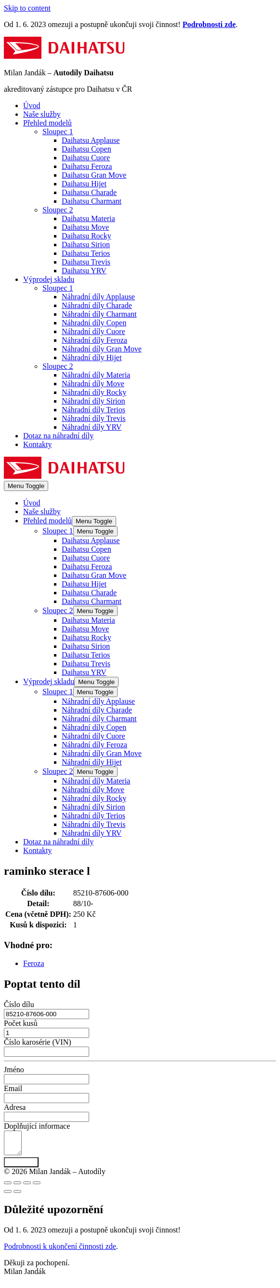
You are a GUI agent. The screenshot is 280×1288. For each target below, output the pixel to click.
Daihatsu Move (85, 227)
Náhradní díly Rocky (94, 392)
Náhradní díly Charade (97, 305)
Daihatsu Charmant (91, 201)
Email (13, 1088)
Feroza (33, 963)
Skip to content (27, 8)
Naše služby (42, 114)
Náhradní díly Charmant (99, 314)
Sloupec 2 (57, 210)
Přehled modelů (47, 123)
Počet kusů (21, 1023)
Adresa (15, 1107)
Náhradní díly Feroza (94, 340)
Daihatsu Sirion (86, 244)
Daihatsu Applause (91, 140)
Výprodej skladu (48, 279)
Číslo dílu (19, 1004)
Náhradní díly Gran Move (102, 349)
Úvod (31, 105)
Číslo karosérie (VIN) (37, 1042)
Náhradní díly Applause (98, 297)
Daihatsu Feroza (87, 166)
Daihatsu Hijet (84, 184)
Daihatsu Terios (86, 253)
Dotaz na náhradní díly (58, 436)
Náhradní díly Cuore (93, 331)
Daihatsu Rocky (86, 236)
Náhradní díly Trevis (93, 418)
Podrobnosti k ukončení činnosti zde (60, 1250)
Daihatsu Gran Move (94, 175)
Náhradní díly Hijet (91, 357)
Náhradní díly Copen (94, 323)
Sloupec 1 (57, 131)
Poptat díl (21, 1166)
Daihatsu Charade (89, 192)
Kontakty (37, 444)
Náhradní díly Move (93, 383)
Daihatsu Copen (86, 149)
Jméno (14, 1069)
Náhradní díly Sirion (93, 401)
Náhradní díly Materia (96, 375)
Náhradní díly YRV (91, 427)
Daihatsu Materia (88, 218)
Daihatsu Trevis (86, 262)
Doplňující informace (37, 1126)
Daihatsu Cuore (86, 158)
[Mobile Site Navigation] (26, 486)
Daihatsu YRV (84, 270)
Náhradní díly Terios (93, 410)
